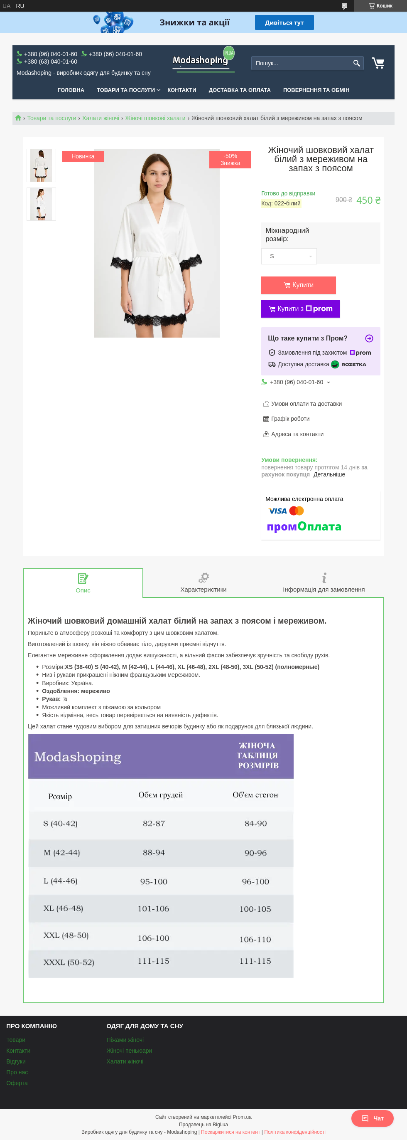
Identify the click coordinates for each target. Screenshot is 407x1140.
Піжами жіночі (125, 1039)
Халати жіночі (100, 118)
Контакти (181, 90)
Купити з (305, 309)
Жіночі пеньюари (129, 1050)
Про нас (17, 1072)
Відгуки (16, 1061)
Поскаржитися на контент (230, 1132)
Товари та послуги (126, 90)
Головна (71, 90)
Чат (372, 1118)
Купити (303, 285)
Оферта (17, 1083)
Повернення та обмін (316, 90)
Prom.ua (242, 1117)
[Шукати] (356, 63)
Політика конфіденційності (295, 1132)
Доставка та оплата (240, 90)
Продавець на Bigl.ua (203, 1125)
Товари (15, 1039)
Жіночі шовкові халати (155, 118)
